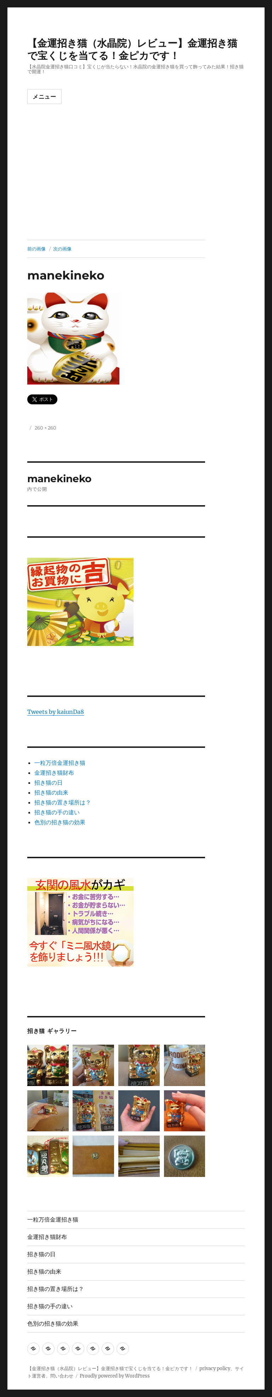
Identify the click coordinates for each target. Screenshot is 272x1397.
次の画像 (62, 249)
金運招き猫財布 (54, 772)
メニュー (44, 96)
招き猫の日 (48, 782)
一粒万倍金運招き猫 (59, 762)
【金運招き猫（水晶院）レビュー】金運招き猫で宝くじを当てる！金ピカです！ (132, 49)
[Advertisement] (137, 187)
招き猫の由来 (51, 792)
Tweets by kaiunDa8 (55, 711)
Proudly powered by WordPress (115, 1376)
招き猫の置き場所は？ (62, 802)
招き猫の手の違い (57, 812)
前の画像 (36, 249)
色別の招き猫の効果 (59, 822)
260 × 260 (45, 428)
